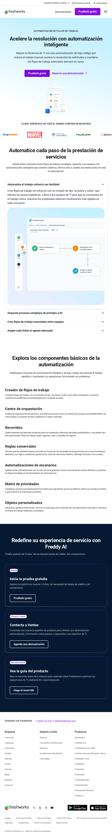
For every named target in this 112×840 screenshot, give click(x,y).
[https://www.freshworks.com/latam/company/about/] (9, 737)
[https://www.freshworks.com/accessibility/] (23, 822)
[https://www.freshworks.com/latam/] (15, 12)
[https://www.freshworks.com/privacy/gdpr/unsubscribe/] (42, 822)
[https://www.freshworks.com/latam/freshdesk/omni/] (82, 758)
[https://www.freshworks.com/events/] (8, 769)
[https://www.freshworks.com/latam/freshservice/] (80, 742)
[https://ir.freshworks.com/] (9, 747)
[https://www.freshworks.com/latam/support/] (43, 737)
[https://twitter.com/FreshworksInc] (34, 808)
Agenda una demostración (29, 644)
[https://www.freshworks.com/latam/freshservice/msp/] (85, 747)
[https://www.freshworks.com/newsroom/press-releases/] (8, 779)
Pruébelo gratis (87, 11)
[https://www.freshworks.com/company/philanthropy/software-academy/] (51, 753)
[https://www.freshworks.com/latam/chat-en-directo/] (79, 769)
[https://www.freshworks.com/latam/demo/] (63, 12)
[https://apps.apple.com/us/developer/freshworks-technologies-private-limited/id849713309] (98, 808)
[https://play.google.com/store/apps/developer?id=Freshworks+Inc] (77, 808)
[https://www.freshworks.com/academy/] (51, 742)
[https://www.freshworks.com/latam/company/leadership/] (9, 742)
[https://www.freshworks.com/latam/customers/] (8, 758)
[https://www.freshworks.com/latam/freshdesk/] (79, 763)
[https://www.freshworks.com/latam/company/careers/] (8, 753)
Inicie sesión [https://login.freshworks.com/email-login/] (100, 3)
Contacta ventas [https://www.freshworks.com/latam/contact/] (82, 3)
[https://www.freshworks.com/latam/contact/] (9, 784)
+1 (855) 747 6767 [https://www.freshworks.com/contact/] (44, 721)
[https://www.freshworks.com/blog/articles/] (7, 774)
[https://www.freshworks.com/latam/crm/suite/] (82, 779)
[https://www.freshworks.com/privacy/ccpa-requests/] (92, 817)
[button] (56, 184)
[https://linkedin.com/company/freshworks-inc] (40, 808)
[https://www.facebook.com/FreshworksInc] (46, 808)
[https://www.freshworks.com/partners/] (8, 763)
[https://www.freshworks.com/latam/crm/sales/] (79, 774)
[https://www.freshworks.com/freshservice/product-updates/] (80, 737)
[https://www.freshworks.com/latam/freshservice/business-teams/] (90, 753)
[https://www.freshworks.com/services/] (44, 747)
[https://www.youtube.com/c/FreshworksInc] (52, 808)
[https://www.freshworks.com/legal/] (8, 817)
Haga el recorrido (24, 690)
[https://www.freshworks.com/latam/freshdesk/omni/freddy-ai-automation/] (79, 795)
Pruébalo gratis (23, 598)
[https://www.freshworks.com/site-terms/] (44, 817)
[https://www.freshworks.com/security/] (9, 822)
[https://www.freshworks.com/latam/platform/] (84, 790)
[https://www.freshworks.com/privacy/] (24, 817)
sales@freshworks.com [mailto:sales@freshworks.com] (65, 721)
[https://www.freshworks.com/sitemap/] (62, 822)
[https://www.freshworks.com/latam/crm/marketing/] (81, 784)
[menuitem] (57, 2)
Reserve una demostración (70, 73)
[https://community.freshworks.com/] (45, 758)
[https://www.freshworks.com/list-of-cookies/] (64, 817)
